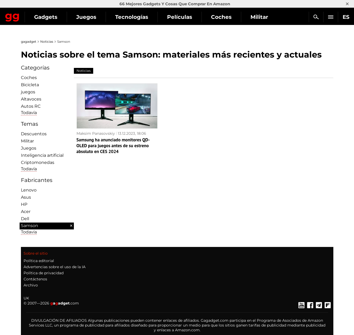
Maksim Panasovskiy (96, 133)
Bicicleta (30, 84)
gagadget (28, 41)
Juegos (133, 17)
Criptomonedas (37, 162)
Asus (26, 197)
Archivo (31, 285)
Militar (27, 140)
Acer (25, 211)
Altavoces (31, 99)
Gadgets (92, 17)
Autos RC (31, 106)
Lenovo (29, 190)
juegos (28, 91)
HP (24, 204)
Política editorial (39, 260)
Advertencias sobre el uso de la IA (55, 266)
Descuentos (34, 133)
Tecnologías (178, 17)
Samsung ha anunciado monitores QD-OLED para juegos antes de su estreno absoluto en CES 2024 (113, 145)
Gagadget (35, 15)
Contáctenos (35, 279)
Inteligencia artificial (42, 155)
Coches (29, 77)
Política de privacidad (44, 273)
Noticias (46, 41)
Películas (226, 17)
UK (26, 298)
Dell (25, 218)
